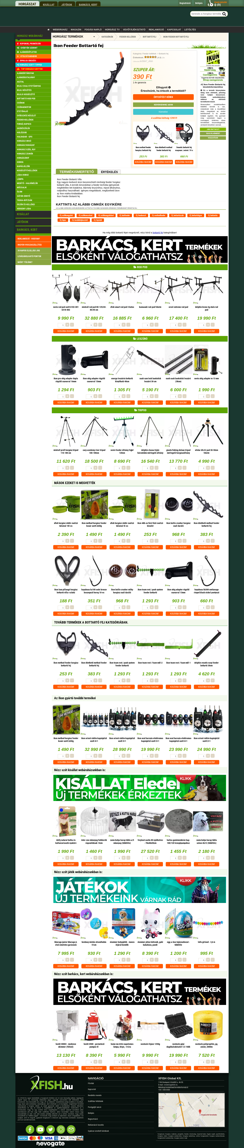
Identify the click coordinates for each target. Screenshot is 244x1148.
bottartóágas (196, 215)
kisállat (48, 4)
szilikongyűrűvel (106, 215)
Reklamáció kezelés (96, 1125)
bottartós (213, 215)
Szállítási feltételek (95, 1101)
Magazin (76, 29)
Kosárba (143, 162)
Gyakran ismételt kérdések (98, 1131)
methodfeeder (158, 215)
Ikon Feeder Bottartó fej (176, 36)
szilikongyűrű (66, 215)
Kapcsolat (174, 29)
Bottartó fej (163, 54)
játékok (66, 4)
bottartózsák (177, 215)
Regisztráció (93, 1119)
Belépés (91, 1113)
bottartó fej (158, 232)
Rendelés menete (94, 1095)
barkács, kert (88, 4)
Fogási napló (93, 29)
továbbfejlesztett (80, 220)
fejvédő (98, 220)
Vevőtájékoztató (134, 29)
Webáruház (60, 29)
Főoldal (91, 1083)
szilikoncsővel (85, 215)
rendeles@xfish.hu (171, 1085)
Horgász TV (112, 29)
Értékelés (109, 172)
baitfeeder (125, 215)
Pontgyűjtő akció (94, 1107)
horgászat (27, 4)
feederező (141, 215)
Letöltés (190, 29)
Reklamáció (156, 29)
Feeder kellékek (149, 54)
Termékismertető (76, 172)
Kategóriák (107, 36)
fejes (63, 220)
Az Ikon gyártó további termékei (75, 698)
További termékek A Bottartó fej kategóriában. (91, 622)
